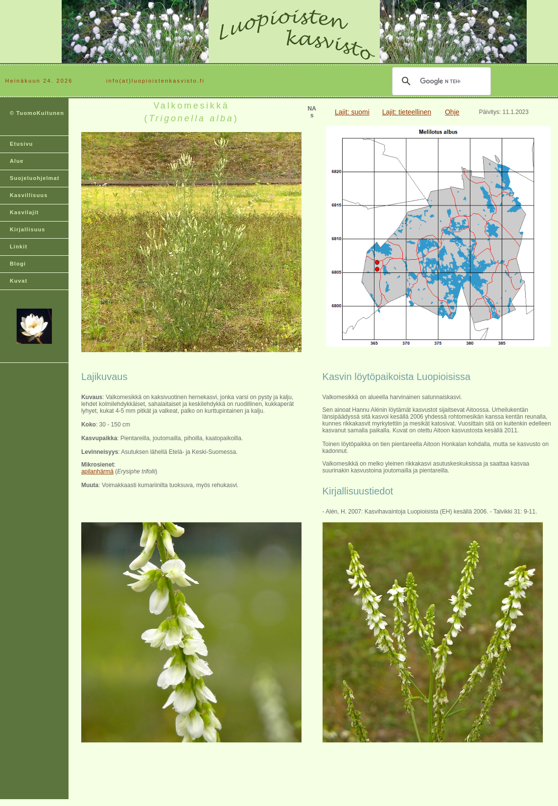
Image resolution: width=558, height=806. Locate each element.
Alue (16, 161)
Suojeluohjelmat (34, 178)
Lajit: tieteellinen (406, 112)
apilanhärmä (97, 471)
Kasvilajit (24, 212)
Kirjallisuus (28, 229)
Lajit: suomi (352, 112)
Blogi (18, 264)
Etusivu (21, 144)
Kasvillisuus (28, 195)
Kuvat (18, 281)
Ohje (452, 112)
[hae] (440, 81)
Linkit (18, 246)
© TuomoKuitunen (37, 113)
